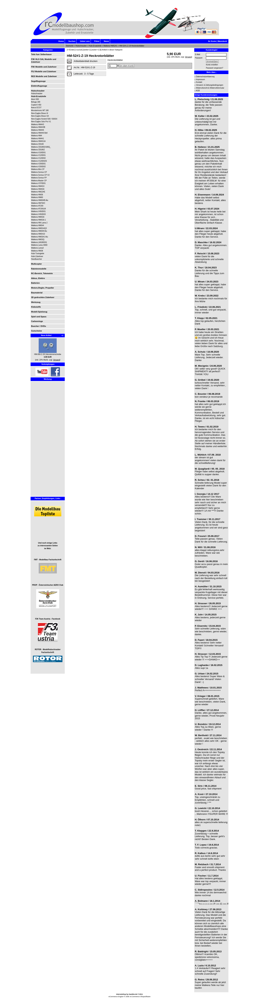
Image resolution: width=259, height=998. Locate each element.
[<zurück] (79, 50)
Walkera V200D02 (38, 167)
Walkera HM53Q (37, 239)
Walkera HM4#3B (38, 127)
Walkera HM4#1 (37, 138)
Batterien (35, 283)
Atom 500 (35, 99)
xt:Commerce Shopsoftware (140, 996)
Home (61, 41)
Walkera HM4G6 (37, 189)
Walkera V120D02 (38, 158)
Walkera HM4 (36, 136)
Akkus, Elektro (38, 278)
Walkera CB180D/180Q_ (41, 147)
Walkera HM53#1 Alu (39, 237)
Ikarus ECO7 (36, 108)
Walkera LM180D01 (39, 242)
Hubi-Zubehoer (37, 256)
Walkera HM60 (37, 197)
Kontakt (199, 82)
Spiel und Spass (38, 317)
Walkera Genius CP (39, 172)
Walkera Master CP (39, 181)
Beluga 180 (35, 102)
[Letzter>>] (94, 50)
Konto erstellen (212, 65)
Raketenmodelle (38, 269)
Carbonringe (37, 321)
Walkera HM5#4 (37, 225)
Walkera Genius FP (39, 178)
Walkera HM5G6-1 (38, 220)
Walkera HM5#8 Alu (39, 231)
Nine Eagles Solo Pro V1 (41, 122)
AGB (198, 91)
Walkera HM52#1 (110, 46)
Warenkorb (222, 41)
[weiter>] (86, 50)
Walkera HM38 (37, 251)
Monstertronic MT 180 (40, 110)
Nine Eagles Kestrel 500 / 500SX (44, 119)
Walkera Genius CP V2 (40, 175)
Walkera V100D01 (38, 153)
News (106, 41)
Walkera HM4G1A (38, 141)
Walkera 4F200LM (38, 209)
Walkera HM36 (37, 195)
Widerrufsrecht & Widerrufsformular (210, 88)
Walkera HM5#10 (38, 234)
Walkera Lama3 (37, 248)
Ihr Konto (212, 41)
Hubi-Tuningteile (37, 253)
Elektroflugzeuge (39, 86)
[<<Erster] (71, 50)
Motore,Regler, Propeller (42, 288)
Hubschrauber (81, 46)
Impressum (200, 79)
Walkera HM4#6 (37, 130)
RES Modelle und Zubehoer (44, 76)
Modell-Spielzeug (39, 312)
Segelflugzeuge (38, 81)
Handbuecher (36, 259)
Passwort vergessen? (214, 68)
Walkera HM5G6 (37, 217)
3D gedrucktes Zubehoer (42, 297)
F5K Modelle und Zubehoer (43, 67)
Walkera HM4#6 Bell (39, 133)
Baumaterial (36, 293)
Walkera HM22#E (38, 192)
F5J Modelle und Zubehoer (43, 71)
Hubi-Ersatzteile (95, 46)
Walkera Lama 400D (39, 245)
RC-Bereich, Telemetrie (42, 273)
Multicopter (36, 264)
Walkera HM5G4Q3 (39, 228)
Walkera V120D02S (39, 161)
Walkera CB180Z (38, 150)
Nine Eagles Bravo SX (40, 116)
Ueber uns (85, 41)
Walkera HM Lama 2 (39, 223)
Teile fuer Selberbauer (41, 54)
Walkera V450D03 (38, 214)
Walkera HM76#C (38, 203)
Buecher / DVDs (38, 326)
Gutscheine (36, 331)
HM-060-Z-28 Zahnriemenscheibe (47, 354)
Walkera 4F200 (37, 206)
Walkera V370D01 (38, 183)
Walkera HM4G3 (37, 186)
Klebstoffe (36, 307)
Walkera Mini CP (37, 169)
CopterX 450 (36, 105)
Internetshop (121, 994)
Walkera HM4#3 (37, 124)
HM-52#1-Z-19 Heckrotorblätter (131, 46)
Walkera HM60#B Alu (39, 200)
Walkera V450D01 (38, 211)
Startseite (69, 46)
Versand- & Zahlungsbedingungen (209, 85)
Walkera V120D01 (38, 155)
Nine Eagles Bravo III (39, 113)
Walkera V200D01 (38, 164)
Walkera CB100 (37, 144)
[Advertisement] (42, 442)
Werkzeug (35, 302)
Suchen (72, 41)
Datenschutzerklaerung (205, 77)
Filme (96, 41)
